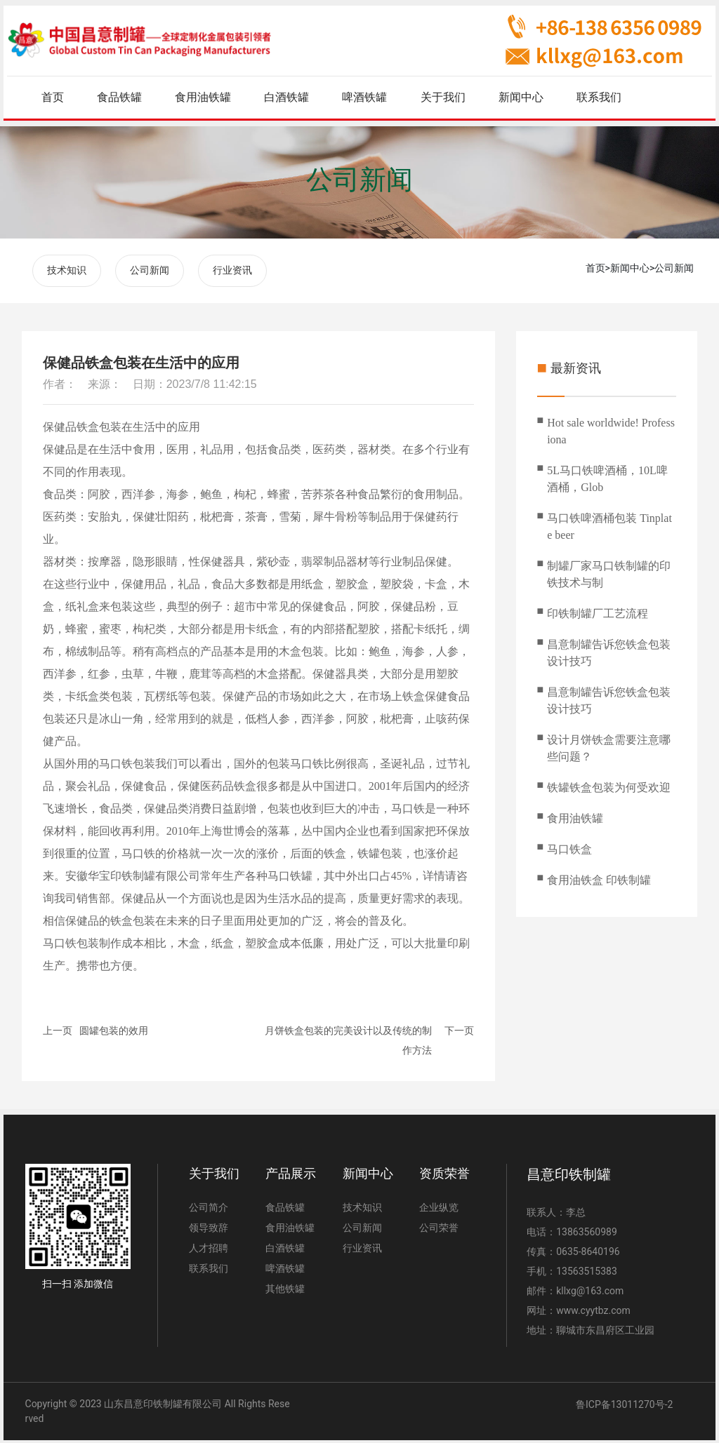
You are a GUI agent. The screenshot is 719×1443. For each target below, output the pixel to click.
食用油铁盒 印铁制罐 (599, 877)
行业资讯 (232, 269)
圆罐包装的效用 (113, 1027)
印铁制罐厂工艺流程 (597, 611)
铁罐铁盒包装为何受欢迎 (609, 785)
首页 (595, 268)
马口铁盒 (569, 846)
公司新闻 (359, 179)
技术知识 (66, 269)
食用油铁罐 (575, 815)
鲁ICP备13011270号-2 (624, 1401)
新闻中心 (629, 268)
